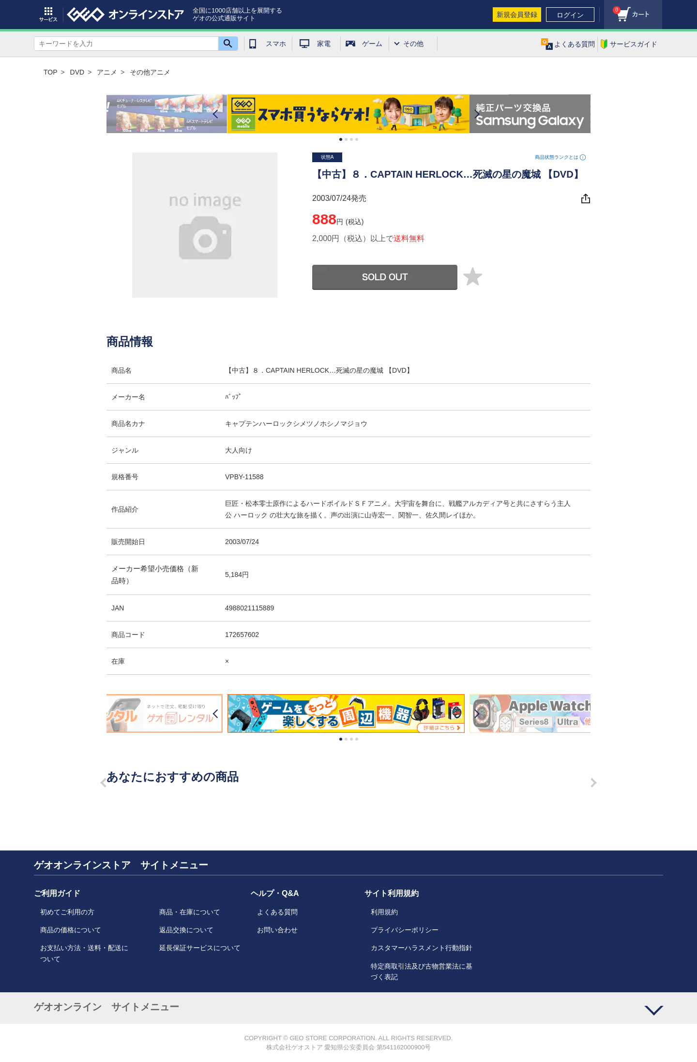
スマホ (276, 43)
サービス (48, 14)
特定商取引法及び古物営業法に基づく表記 (421, 971)
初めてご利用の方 (67, 912)
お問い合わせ (277, 930)
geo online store (125, 14)
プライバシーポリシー (405, 930)
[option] (348, 114)
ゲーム (372, 43)
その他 (413, 43)
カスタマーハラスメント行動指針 (421, 948)
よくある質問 (277, 912)
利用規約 (384, 912)
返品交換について (186, 930)
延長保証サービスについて (200, 948)
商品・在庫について (189, 912)
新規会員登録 (517, 14)
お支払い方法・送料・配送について (84, 953)
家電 (324, 43)
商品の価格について (70, 930)
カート (612, 7)
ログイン (570, 15)
